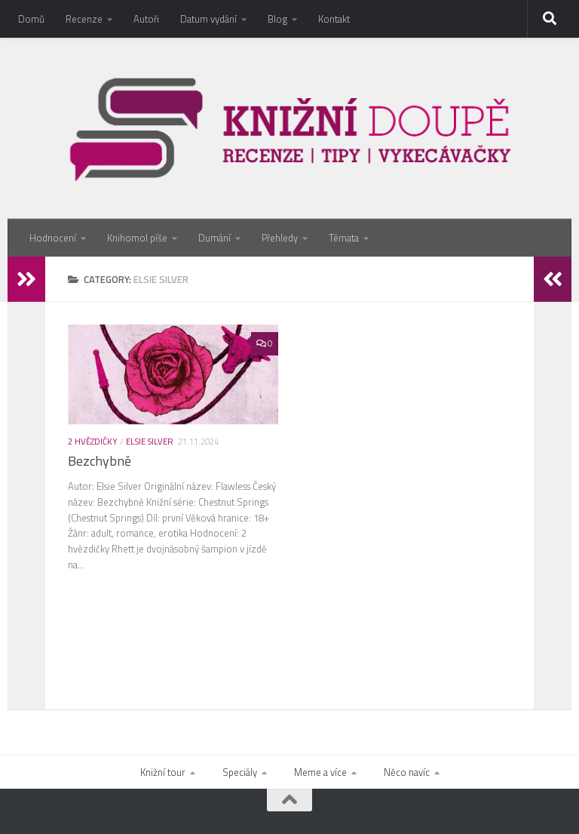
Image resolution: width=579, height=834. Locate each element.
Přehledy (280, 237)
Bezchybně (99, 461)
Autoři (146, 18)
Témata (344, 237)
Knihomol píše (137, 237)
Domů (31, 18)
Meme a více (320, 772)
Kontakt (334, 18)
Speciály (239, 772)
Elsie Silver (149, 441)
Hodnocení (52, 237)
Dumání (214, 237)
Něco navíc (407, 772)
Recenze (84, 18)
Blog (277, 18)
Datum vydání (208, 18)
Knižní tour (162, 772)
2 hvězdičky (93, 441)
